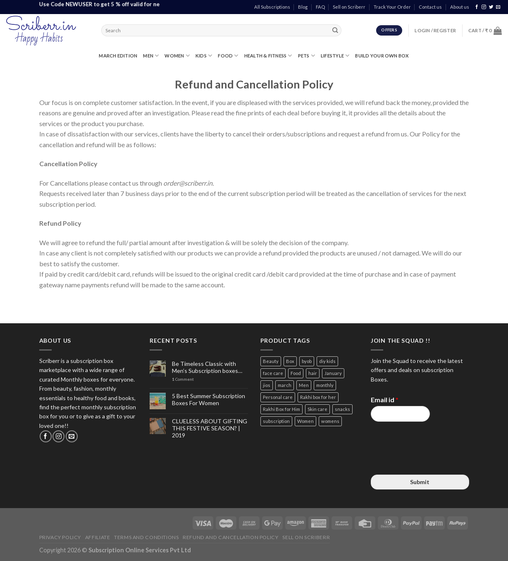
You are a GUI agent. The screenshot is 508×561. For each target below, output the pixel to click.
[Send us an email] (498, 7)
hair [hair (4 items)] (312, 373)
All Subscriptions (272, 7)
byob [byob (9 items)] (307, 361)
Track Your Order (392, 7)
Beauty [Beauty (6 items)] (271, 361)
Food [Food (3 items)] (296, 373)
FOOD (228, 56)
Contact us (430, 7)
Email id (384, 399)
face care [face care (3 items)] (273, 373)
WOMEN (177, 56)
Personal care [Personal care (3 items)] (278, 397)
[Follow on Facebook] (477, 7)
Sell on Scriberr (349, 7)
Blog (303, 7)
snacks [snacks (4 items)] (342, 409)
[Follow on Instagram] (484, 7)
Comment (183, 379)
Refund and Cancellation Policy (230, 537)
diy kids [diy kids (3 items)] (327, 361)
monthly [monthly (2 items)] (325, 385)
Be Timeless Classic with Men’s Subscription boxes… (207, 367)
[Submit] (335, 30)
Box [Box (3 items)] (290, 361)
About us (459, 7)
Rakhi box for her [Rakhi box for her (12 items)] (318, 397)
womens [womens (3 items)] (330, 421)
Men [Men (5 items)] (304, 385)
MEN (151, 56)
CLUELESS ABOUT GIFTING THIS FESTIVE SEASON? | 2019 (209, 428)
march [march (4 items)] (284, 385)
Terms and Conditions (146, 537)
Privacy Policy (60, 537)
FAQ (320, 7)
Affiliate (97, 537)
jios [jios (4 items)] (266, 385)
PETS (306, 56)
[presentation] (433, 461)
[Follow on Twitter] (491, 7)
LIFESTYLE (335, 56)
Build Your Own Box (382, 55)
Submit (419, 481)
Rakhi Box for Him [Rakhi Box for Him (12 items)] (281, 409)
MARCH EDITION (118, 55)
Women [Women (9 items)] (305, 421)
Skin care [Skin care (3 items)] (317, 409)
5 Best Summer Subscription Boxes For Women (208, 399)
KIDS (204, 56)
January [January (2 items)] (333, 373)
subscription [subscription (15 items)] (276, 421)
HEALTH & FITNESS (268, 56)
